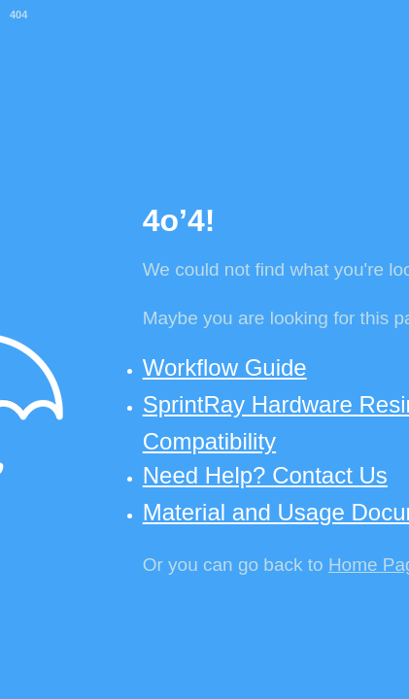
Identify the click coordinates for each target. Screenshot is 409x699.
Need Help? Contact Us (265, 475)
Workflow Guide (225, 367)
